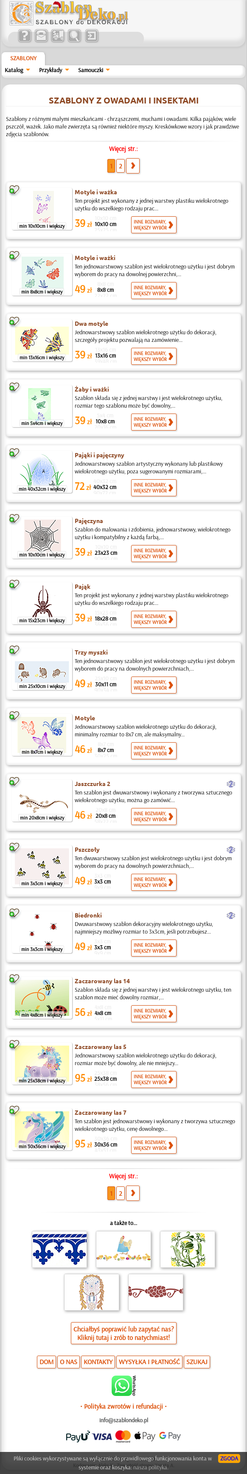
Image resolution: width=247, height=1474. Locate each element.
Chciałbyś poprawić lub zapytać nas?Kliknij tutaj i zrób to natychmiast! (123, 1333)
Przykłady (50, 70)
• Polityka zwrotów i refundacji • (123, 1406)
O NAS (68, 1361)
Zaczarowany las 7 (100, 1112)
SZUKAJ (197, 1361)
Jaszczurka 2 (92, 783)
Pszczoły (87, 849)
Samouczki (90, 70)
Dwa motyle (91, 323)
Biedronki (88, 915)
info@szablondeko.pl (123, 1420)
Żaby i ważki (92, 389)
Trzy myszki (91, 652)
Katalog (14, 70)
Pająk (82, 586)
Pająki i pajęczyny (99, 455)
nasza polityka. (150, 1467)
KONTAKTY (98, 1361)
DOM (46, 1361)
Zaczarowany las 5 (100, 1046)
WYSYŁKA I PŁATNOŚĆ (149, 1361)
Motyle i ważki (95, 257)
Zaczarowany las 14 (102, 981)
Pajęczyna (89, 520)
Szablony (23, 58)
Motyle (85, 718)
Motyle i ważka (96, 192)
